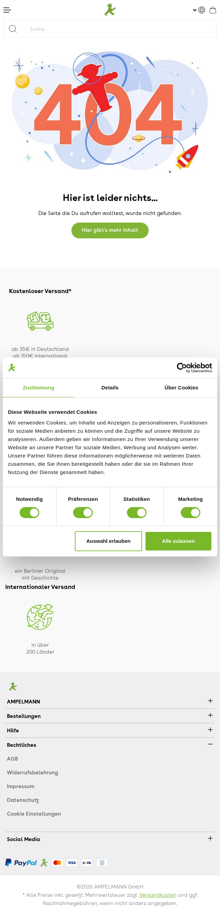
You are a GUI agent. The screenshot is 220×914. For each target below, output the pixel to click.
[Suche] (121, 28)
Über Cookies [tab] (181, 387)
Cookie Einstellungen (34, 813)
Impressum (20, 786)
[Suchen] (15, 28)
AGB (12, 758)
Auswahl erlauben (108, 541)
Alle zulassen (178, 541)
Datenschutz (23, 799)
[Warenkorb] (212, 10)
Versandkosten (158, 894)
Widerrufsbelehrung (32, 772)
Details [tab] (110, 387)
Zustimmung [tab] (38, 387)
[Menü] (7, 10)
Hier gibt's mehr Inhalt (110, 229)
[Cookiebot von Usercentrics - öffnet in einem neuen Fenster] (182, 368)
